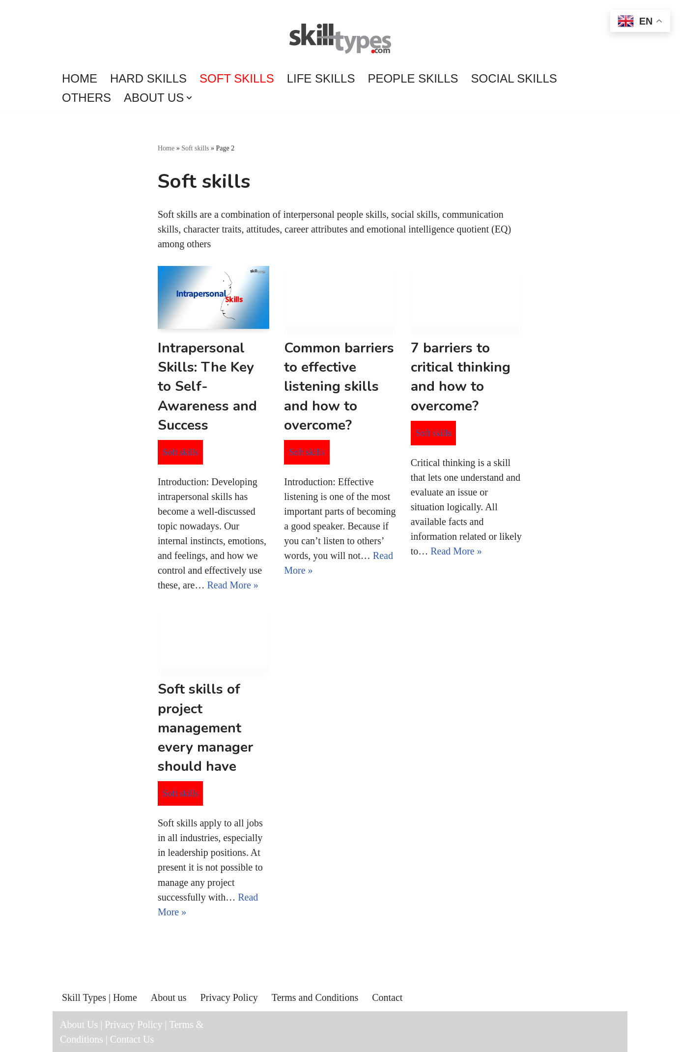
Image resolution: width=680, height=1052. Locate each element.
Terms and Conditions (315, 997)
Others (86, 97)
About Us (79, 1024)
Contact (387, 997)
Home (79, 78)
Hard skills (148, 78)
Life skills (321, 78)
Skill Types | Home (99, 997)
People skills (413, 78)
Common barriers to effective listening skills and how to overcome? (339, 387)
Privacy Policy (229, 997)
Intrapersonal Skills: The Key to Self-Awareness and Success (207, 387)
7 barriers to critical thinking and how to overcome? (460, 377)
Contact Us (132, 1038)
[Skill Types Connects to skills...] (340, 40)
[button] (189, 98)
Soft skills (236, 78)
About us (169, 997)
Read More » (232, 585)
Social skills (514, 78)
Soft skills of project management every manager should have (205, 728)
